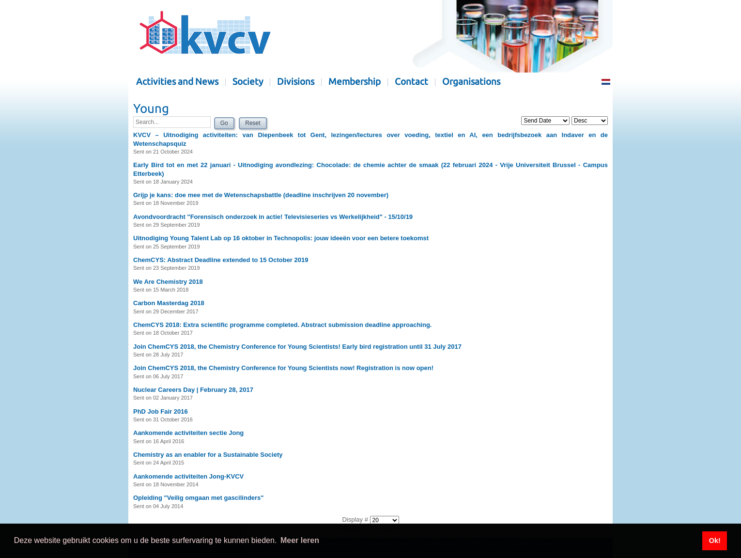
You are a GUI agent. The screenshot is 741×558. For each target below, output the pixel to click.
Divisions (295, 82)
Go (224, 123)
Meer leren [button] (299, 540)
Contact (411, 82)
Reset (252, 123)
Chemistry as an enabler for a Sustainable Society (208, 454)
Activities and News (177, 82)
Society (247, 82)
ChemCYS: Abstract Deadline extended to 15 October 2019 (220, 260)
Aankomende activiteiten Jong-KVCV (188, 476)
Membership (354, 82)
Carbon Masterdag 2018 (168, 303)
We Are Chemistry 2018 (168, 281)
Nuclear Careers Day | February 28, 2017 (193, 389)
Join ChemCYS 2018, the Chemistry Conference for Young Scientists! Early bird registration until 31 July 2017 (297, 346)
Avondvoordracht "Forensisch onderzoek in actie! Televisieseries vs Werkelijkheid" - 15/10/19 (273, 216)
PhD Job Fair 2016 (160, 411)
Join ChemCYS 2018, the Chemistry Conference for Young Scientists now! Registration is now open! (283, 368)
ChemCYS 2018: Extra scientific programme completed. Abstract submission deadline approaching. (282, 324)
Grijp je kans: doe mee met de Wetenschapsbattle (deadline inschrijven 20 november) (260, 195)
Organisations (471, 82)
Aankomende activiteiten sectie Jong (188, 432)
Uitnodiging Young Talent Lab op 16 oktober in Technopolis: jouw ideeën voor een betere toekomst (281, 238)
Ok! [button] (715, 540)
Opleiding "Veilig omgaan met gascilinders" (198, 497)
